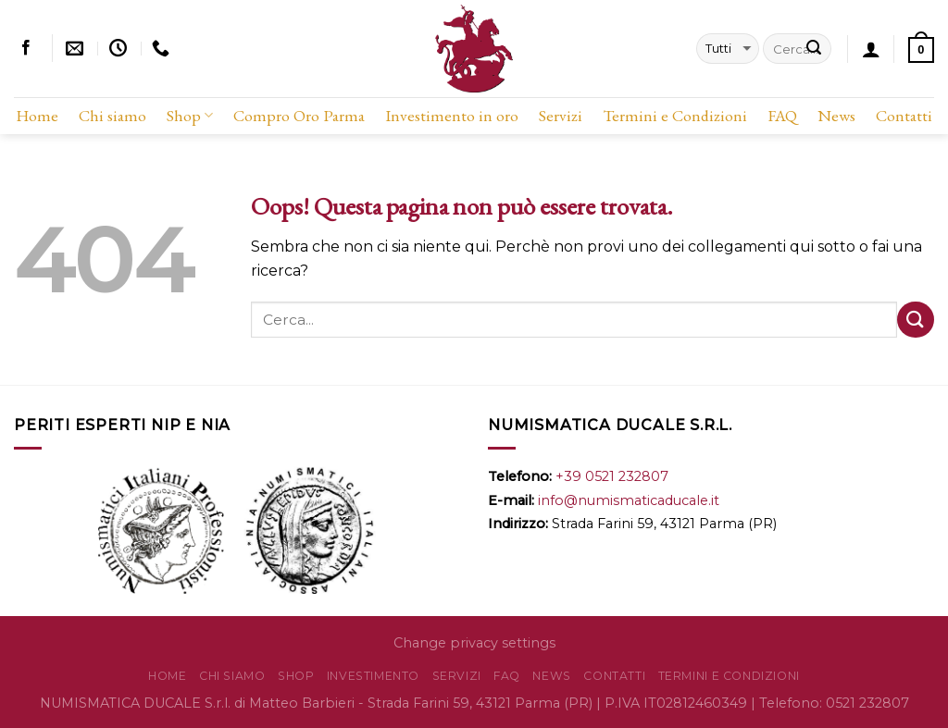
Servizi (560, 115)
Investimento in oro (451, 115)
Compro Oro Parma (299, 115)
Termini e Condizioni (675, 115)
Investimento (373, 676)
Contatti (904, 115)
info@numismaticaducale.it (628, 500)
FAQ (782, 115)
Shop (190, 115)
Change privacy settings (474, 643)
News (836, 115)
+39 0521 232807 (611, 476)
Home (37, 115)
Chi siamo (112, 115)
